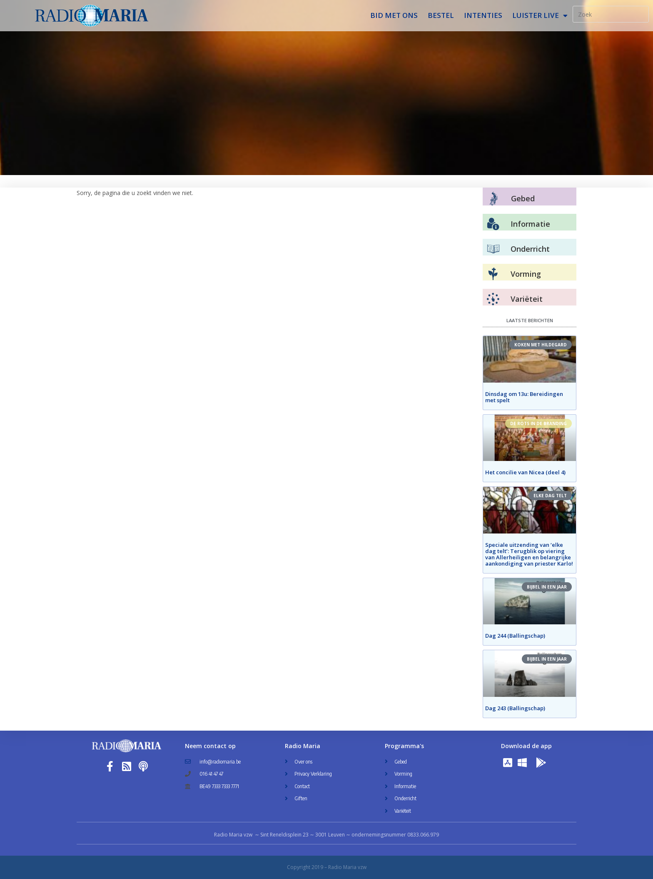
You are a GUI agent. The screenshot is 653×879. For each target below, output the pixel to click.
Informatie (530, 224)
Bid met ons (394, 15)
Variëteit (527, 299)
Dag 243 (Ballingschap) (515, 708)
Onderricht (530, 249)
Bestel (441, 15)
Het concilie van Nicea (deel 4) (525, 472)
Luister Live (540, 15)
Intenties (483, 15)
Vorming (526, 274)
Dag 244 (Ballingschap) (515, 635)
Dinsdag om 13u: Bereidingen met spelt (524, 397)
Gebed (523, 198)
